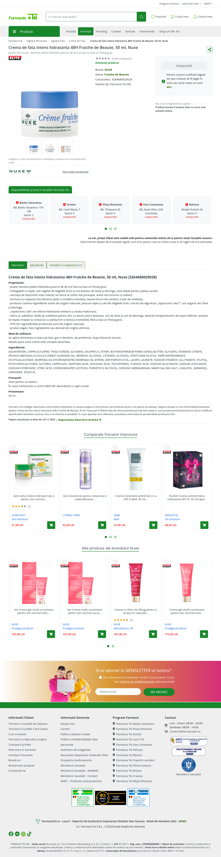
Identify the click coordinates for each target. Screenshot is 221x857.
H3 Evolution (172, 519)
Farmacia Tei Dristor (127, 734)
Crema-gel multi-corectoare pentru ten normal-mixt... (186, 611)
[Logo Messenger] (17, 834)
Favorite (158, 17)
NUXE (108, 69)
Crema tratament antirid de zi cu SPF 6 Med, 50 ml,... (136, 497)
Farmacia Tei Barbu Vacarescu (133, 723)
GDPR (207, 3)
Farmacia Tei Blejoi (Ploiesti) (132, 781)
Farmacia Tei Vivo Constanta (132, 744)
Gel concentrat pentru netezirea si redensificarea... (85, 497)
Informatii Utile (190, 3)
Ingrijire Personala (37, 40)
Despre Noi (68, 723)
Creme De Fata (77, 40)
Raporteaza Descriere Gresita (79, 419)
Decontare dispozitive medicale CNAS (84, 755)
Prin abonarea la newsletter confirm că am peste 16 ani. (138, 677)
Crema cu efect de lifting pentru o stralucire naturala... (135, 611)
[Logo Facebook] (11, 834)
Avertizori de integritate (76, 750)
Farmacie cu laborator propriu (28, 739)
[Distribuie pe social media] (210, 50)
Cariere (65, 729)
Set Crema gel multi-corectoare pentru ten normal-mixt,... (33, 611)
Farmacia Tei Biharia (127, 755)
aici (169, 87)
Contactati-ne (17, 770)
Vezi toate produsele (76, 171)
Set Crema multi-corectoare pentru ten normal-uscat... (84, 611)
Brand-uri (15, 760)
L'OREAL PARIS (71, 515)
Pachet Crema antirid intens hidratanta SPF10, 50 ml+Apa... (186, 497)
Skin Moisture (20, 519)
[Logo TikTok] (29, 834)
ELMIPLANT (18, 515)
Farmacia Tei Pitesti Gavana (132, 765)
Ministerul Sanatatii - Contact (79, 776)
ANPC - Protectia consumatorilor (81, 781)
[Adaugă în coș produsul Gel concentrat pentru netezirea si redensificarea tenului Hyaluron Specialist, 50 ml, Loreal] (102, 525)
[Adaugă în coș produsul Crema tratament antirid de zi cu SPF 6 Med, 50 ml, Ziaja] (153, 525)
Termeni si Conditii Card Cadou (28, 729)
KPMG (182, 821)
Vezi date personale (144, 681)
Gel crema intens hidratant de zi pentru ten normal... (33, 497)
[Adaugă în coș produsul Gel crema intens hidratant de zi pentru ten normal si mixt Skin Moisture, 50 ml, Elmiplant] (51, 525)
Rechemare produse (21, 765)
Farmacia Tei (15, 40)
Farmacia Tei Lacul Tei (128, 739)
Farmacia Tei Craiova (128, 776)
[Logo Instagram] (23, 834)
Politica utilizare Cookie (75, 734)
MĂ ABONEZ (159, 692)
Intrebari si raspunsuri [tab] (66, 265)
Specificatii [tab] (37, 265)
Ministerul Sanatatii (73, 765)
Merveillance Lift (123, 628)
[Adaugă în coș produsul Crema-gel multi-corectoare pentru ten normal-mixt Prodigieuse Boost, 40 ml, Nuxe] (204, 634)
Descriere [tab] (18, 265)
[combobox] (91, 17)
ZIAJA (117, 515)
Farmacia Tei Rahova (128, 750)
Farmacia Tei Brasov (127, 770)
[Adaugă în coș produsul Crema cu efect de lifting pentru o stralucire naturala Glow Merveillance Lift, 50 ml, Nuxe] (153, 634)
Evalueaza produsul (107, 62)
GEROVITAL (171, 515)
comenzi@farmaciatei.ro (185, 731)
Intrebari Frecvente (21, 755)
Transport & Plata (20, 744)
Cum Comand (17, 734)
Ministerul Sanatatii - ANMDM (79, 770)
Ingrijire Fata (58, 40)
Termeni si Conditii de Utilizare (28, 723)
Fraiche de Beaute (116, 74)
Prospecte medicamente (76, 760)
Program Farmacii (169, 3)
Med (116, 519)
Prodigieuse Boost (22, 628)
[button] (105, 229)
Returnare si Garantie (22, 750)
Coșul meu (180, 16)
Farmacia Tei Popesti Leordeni (134, 760)
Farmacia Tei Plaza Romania (132, 729)
